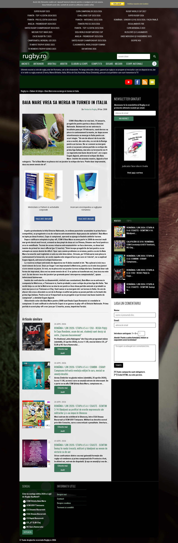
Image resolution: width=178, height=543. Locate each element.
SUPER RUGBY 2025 (42, 11)
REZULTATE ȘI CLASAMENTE (136, 32)
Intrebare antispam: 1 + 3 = (126, 333)
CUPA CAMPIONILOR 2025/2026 (89, 11)
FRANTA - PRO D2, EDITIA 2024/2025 (42, 19)
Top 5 (129, 220)
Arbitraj (52, 63)
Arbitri (63, 63)
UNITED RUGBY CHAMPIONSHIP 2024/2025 (42, 28)
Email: (116, 320)
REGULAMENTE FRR (136, 24)
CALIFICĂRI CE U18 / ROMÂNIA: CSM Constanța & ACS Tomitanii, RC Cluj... (141, 244)
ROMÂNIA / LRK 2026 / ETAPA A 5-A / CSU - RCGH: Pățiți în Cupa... (140, 273)
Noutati (117, 220)
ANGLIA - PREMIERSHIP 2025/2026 (89, 36)
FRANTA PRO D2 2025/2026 (89, 24)
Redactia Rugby (90, 109)
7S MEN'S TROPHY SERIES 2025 (42, 44)
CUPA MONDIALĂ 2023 (136, 28)
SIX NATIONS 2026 (89, 49)
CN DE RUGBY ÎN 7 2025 (42, 36)
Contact (60, 499)
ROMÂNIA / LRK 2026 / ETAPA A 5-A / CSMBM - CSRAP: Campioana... (140, 259)
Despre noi (62, 494)
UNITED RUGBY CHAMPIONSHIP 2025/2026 (89, 40)
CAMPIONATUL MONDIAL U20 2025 (42, 40)
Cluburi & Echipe (79, 63)
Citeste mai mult (63, 351)
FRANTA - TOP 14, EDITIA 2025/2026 (89, 28)
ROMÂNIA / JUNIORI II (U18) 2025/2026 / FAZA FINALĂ (136, 19)
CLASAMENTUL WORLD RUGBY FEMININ (89, 44)
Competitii (97, 63)
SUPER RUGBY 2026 (136, 15)
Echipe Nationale (134, 63)
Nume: (117, 310)
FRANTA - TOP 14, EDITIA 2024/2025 (42, 15)
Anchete (25, 63)
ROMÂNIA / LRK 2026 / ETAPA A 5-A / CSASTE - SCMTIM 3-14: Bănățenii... (140, 230)
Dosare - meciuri (114, 63)
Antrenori (38, 63)
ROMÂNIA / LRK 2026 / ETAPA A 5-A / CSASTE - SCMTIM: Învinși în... (141, 287)
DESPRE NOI (136, 40)
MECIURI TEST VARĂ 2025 (42, 32)
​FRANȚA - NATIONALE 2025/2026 (89, 19)
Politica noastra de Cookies (138, 4)
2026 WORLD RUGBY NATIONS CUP (89, 32)
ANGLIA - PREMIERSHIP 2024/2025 (42, 24)
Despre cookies (64, 503)
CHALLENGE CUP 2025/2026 (89, 15)
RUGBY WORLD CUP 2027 (136, 11)
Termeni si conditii (65, 507)
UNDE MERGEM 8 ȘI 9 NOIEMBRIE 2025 (136, 36)
